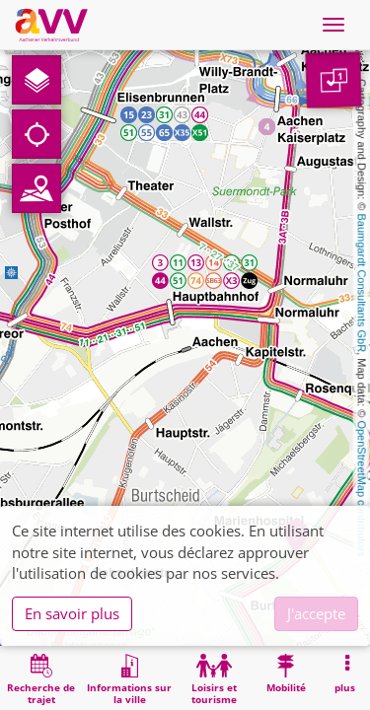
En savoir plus (72, 613)
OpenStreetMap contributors (362, 488)
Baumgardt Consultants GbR (362, 283)
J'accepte (316, 613)
